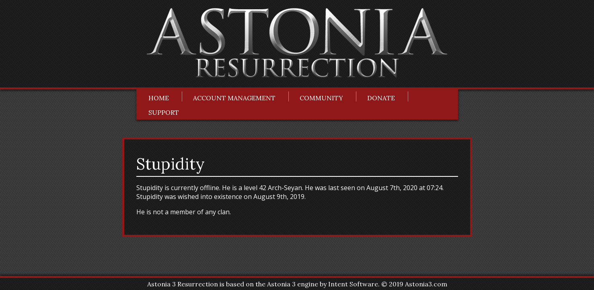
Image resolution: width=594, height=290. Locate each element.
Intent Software (353, 284)
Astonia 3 (281, 284)
